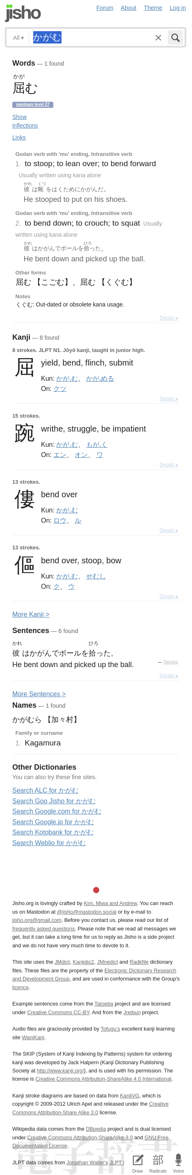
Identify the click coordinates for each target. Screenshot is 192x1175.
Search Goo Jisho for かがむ (54, 801)
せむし (96, 576)
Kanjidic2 (83, 962)
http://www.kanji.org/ (60, 1071)
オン (81, 454)
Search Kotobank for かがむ (53, 832)
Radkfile (139, 962)
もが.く (96, 444)
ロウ (59, 520)
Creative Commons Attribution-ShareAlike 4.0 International (103, 1079)
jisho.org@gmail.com (37, 920)
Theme (153, 8)
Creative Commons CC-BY (58, 1012)
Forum (105, 8)
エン (59, 454)
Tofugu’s (110, 1029)
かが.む (67, 378)
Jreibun (132, 1012)
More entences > (39, 693)
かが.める (100, 378)
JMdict (62, 962)
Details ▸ (169, 318)
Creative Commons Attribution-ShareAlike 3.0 (80, 1137)
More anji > (30, 614)
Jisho (23, 13)
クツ (59, 388)
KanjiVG (129, 1096)
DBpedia (96, 1129)
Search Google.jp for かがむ (53, 821)
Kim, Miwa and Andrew (110, 903)
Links (19, 137)
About (129, 8)
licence (20, 987)
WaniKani (33, 1037)
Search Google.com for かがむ (56, 811)
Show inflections (25, 121)
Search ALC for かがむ (45, 790)
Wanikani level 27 (32, 104)
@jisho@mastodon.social (87, 912)
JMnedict (107, 962)
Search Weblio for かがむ (49, 842)
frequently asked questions (43, 929)
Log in (178, 8)
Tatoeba (170, 662)
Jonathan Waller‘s (87, 1162)
